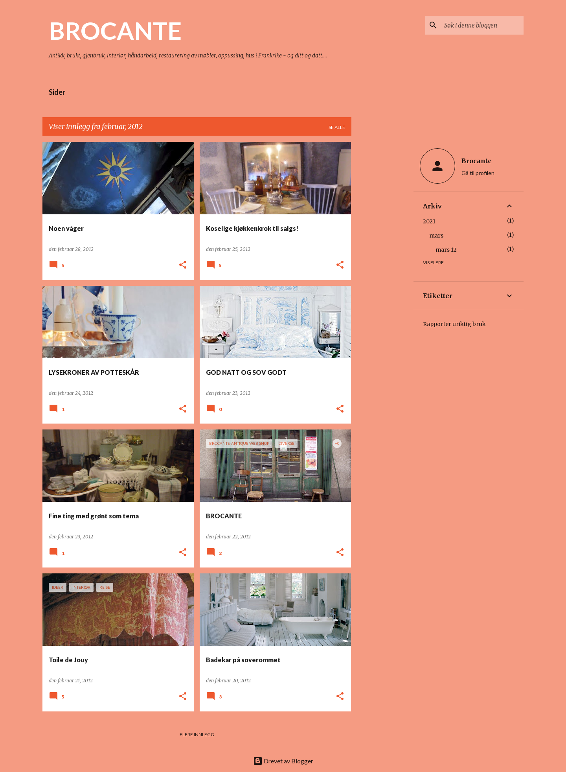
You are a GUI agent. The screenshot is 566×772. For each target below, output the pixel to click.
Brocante (476, 161)
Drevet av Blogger (283, 761)
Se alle (337, 127)
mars (436, 235)
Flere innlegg (197, 734)
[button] (182, 265)
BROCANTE (115, 30)
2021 (429, 221)
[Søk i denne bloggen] (482, 25)
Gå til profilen (477, 173)
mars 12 (446, 249)
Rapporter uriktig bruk (454, 324)
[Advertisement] (382, 260)
